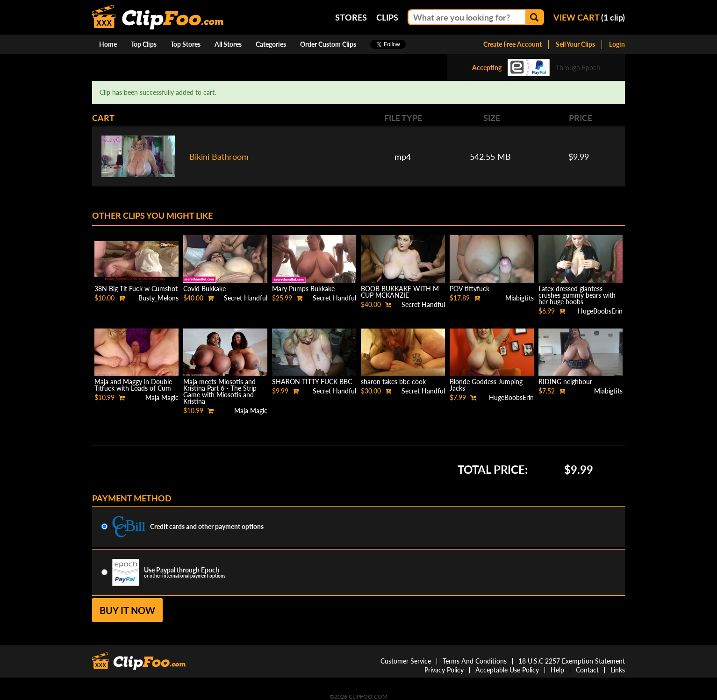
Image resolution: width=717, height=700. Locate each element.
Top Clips (144, 44)
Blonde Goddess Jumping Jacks (486, 385)
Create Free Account (512, 44)
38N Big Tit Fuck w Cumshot (136, 289)
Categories (271, 44)
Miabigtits (519, 298)
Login (617, 44)
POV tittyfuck (469, 289)
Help (557, 670)
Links (617, 670)
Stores (351, 17)
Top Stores (186, 44)
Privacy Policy (444, 670)
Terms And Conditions (475, 661)
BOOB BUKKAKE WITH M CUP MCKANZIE (400, 292)
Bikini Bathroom (219, 156)
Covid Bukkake (204, 289)
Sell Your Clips (575, 44)
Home (108, 44)
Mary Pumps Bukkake (303, 289)
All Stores (228, 44)
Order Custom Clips (328, 44)
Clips (387, 17)
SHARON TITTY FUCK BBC (312, 382)
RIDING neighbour (565, 382)
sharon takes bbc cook (393, 382)
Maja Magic (162, 397)
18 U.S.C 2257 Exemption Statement (571, 661)
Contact (587, 670)
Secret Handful (245, 298)
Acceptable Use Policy (507, 670)
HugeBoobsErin (600, 311)
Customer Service (405, 661)
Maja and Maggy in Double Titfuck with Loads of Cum (133, 385)
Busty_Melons (158, 298)
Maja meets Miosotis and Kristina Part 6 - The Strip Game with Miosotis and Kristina (220, 391)
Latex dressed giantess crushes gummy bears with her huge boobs (577, 295)
